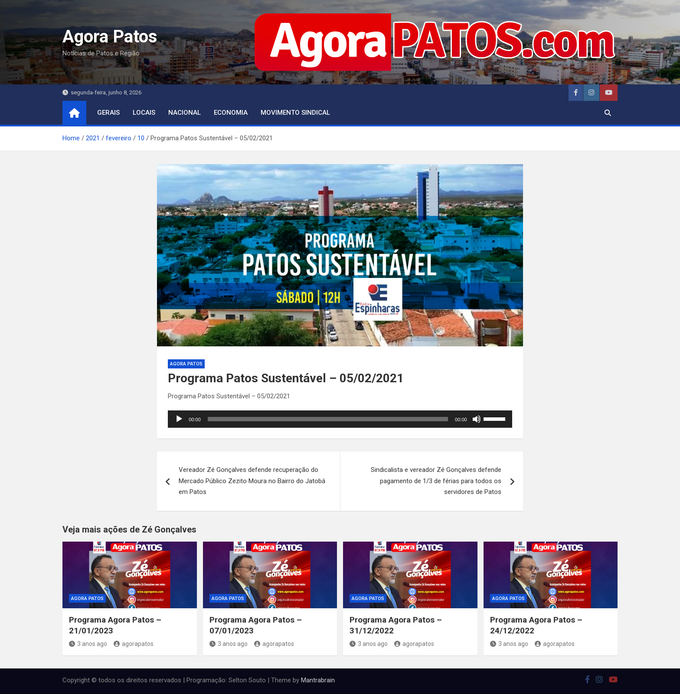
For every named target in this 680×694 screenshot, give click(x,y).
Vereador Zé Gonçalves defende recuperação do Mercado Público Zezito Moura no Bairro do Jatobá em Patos (252, 481)
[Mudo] (476, 419)
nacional (184, 112)
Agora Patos (109, 36)
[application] (340, 419)
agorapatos (134, 643)
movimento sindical (295, 112)
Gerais (108, 112)
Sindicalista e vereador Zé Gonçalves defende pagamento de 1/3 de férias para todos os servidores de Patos (436, 481)
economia (231, 112)
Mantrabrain (318, 680)
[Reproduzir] (179, 419)
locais (144, 112)
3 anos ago (88, 643)
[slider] (328, 419)
